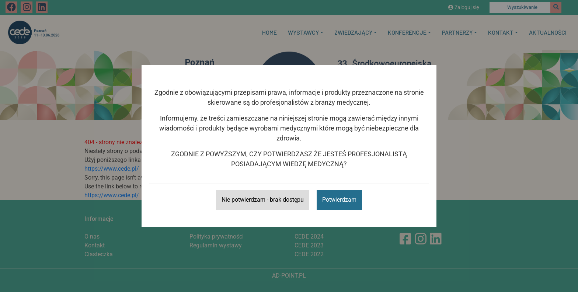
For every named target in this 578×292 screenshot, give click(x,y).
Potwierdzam (339, 199)
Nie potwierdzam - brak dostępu (263, 199)
